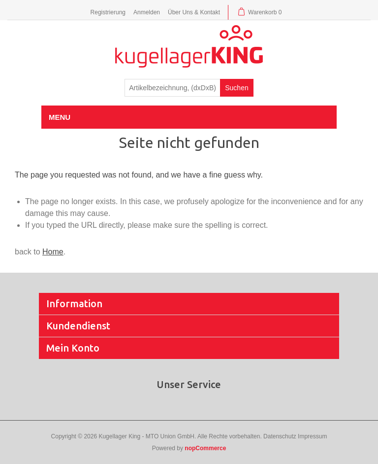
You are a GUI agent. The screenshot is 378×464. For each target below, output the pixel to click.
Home (52, 252)
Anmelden (146, 12)
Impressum (312, 436)
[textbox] (172, 88)
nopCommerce (205, 448)
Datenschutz (279, 436)
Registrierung (108, 12)
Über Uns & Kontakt (194, 12)
